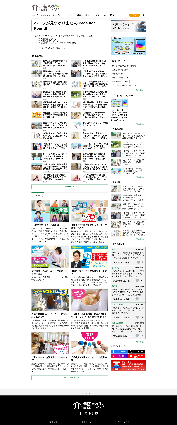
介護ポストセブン (119, 346)
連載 (98, 15)
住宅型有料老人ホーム (121, 70)
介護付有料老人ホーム (121, 78)
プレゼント (45, 15)
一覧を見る (139, 90)
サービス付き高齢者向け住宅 (124, 66)
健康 (79, 15)
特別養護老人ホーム (120, 82)
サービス (57, 15)
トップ (35, 15)
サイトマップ (87, 422)
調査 (112, 15)
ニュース (69, 15)
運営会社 (53, 422)
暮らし (88, 15)
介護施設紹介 (117, 74)
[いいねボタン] (138, 262)
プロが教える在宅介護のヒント (125, 85)
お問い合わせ (123, 422)
